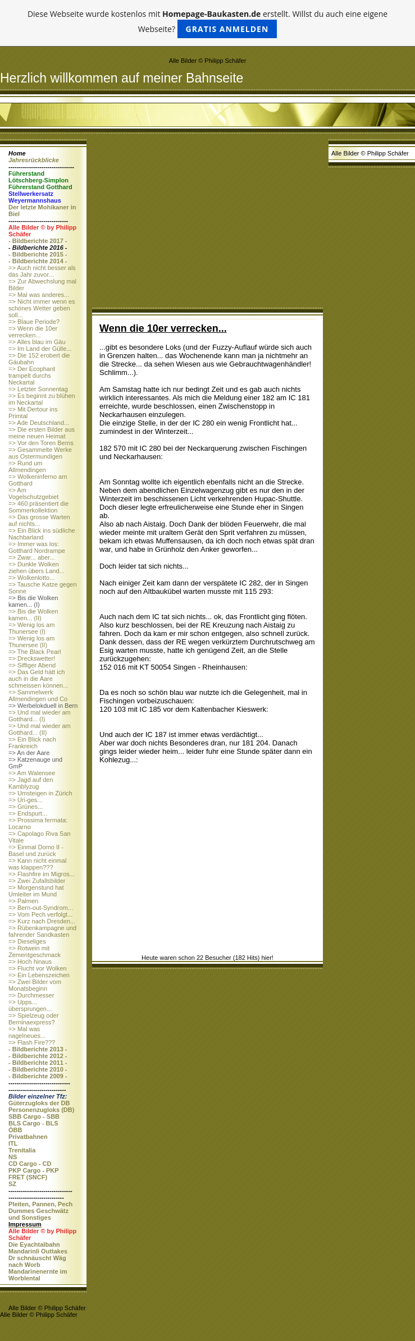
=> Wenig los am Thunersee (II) (31, 641)
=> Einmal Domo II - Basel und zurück (35, 850)
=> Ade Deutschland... (38, 422)
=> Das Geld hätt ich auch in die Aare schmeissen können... (38, 679)
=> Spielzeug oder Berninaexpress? (33, 1019)
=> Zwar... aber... (31, 557)
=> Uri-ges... (25, 800)
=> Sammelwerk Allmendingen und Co (37, 695)
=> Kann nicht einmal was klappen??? (37, 864)
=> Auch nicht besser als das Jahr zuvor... (42, 271)
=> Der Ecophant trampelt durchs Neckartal (31, 375)
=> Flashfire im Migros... (41, 874)
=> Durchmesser (31, 995)
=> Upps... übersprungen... (30, 1005)
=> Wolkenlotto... (31, 577)
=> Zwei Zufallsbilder (37, 880)
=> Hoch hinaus (30, 961)
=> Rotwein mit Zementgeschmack (34, 951)
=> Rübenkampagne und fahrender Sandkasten (42, 931)
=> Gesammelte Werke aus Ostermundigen (40, 453)
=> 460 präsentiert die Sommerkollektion (38, 507)
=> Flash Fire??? (31, 1042)
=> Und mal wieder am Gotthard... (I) (39, 715)
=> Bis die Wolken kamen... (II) (33, 614)
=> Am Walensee (31, 773)
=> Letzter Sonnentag (38, 389)
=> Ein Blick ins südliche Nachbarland (41, 534)
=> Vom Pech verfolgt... (40, 914)
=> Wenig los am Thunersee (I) (31, 628)
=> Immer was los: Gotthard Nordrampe (36, 547)
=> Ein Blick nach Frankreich (32, 742)
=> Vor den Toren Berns (41, 443)
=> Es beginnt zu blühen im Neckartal (41, 399)
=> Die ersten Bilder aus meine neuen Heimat (41, 433)
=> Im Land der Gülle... (40, 348)
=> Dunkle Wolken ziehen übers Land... (36, 567)
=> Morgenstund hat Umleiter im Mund (35, 891)
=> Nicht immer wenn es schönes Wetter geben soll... (41, 308)
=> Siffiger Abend (32, 665)
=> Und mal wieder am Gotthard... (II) (39, 729)
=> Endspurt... (27, 813)
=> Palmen (23, 901)
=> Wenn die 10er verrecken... (32, 331)
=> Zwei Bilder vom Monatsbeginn (34, 985)
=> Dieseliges (27, 941)
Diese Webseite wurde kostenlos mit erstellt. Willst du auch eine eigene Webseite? (207, 23)
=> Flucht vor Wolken (37, 968)
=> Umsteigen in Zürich (40, 793)
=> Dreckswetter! (31, 658)
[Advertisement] (207, 223)
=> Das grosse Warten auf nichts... (39, 520)
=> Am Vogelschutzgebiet (33, 493)
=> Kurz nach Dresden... (41, 921)
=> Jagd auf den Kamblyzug (30, 783)
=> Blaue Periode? (34, 321)
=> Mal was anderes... (38, 294)
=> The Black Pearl (34, 651)
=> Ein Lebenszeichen (39, 975)
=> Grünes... (25, 806)
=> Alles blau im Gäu (37, 341)
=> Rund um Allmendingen (27, 466)
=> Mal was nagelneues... (26, 1032)
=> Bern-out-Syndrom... (40, 907)
